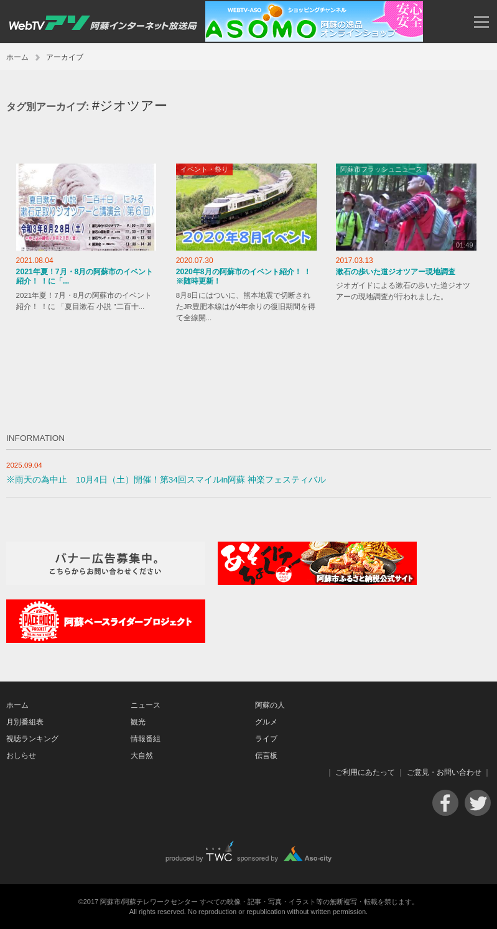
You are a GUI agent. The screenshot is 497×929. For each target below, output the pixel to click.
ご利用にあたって (365, 772)
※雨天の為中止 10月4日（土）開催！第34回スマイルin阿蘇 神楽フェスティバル (166, 479)
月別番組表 (25, 722)
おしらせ (21, 755)
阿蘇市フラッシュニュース (381, 169)
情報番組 (145, 738)
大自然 (142, 755)
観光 (138, 722)
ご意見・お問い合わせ (444, 772)
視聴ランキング (32, 738)
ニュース (145, 705)
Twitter (478, 803)
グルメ (266, 722)
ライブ (266, 738)
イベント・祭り (204, 169)
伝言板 (266, 755)
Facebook (445, 803)
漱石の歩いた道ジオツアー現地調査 (395, 271)
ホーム (17, 57)
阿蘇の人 (270, 705)
